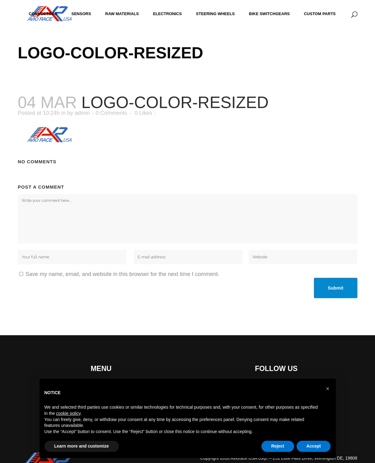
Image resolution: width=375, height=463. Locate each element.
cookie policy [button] (68, 413)
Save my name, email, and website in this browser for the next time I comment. (122, 274)
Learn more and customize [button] (81, 446)
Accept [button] (313, 446)
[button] (328, 389)
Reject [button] (277, 446)
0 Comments (111, 113)
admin (82, 113)
